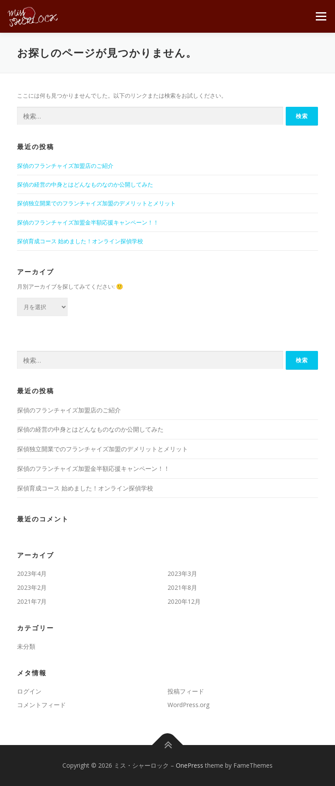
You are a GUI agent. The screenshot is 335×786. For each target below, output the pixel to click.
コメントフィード (41, 705)
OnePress (189, 765)
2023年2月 (32, 587)
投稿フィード (186, 691)
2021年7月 (32, 601)
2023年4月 (32, 573)
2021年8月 (182, 587)
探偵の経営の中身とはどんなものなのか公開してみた (85, 184)
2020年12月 (184, 601)
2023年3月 (182, 573)
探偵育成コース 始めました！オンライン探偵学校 (80, 241)
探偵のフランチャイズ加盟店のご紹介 (65, 166)
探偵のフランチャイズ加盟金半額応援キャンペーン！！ (88, 222)
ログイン (29, 691)
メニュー (320, 16)
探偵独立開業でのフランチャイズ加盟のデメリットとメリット (96, 203)
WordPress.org (188, 705)
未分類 (26, 646)
